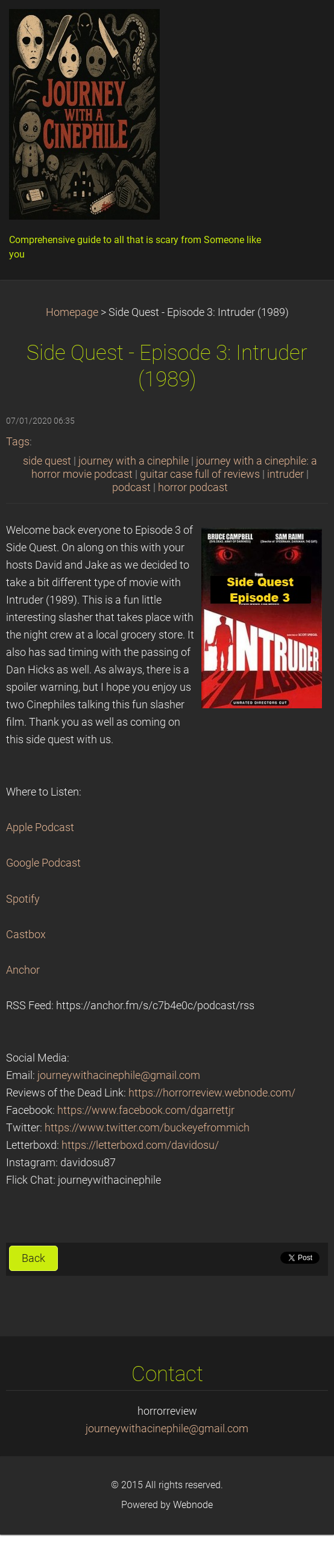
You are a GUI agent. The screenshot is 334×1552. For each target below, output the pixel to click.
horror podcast (193, 487)
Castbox (26, 935)
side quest (47, 461)
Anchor (23, 970)
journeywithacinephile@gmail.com (118, 1075)
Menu (301, 27)
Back (33, 1258)
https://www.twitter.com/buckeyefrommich (147, 1128)
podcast (131, 487)
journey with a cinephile (133, 461)
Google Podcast (43, 863)
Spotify (23, 899)
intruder (285, 474)
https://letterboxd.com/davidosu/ (140, 1145)
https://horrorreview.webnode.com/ (211, 1093)
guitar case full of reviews (200, 474)
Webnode (193, 1504)
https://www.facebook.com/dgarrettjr (146, 1110)
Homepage (72, 312)
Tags (18, 442)
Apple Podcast (40, 827)
